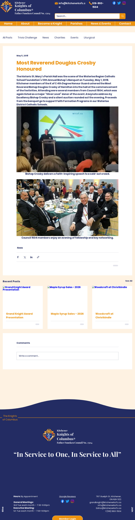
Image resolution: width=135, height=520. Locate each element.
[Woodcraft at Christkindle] (112, 297)
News (46, 37)
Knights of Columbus (23, 7)
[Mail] (56, 3)
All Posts (7, 37)
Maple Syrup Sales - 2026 (67, 313)
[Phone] (90, 3)
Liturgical (89, 37)
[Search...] (85, 16)
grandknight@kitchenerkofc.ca (105, 502)
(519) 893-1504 (113, 511)
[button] (132, 509)
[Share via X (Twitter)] (24, 257)
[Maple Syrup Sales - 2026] (68, 297)
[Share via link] (38, 257)
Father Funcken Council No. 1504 (32, 13)
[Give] (3, 509)
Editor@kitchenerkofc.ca (108, 508)
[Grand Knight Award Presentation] (23, 297)
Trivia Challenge (27, 37)
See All (128, 280)
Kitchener (20, 2)
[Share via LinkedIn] (31, 257)
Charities (59, 37)
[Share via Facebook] (18, 257)
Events (74, 37)
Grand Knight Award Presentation (19, 315)
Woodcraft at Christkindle (104, 315)
